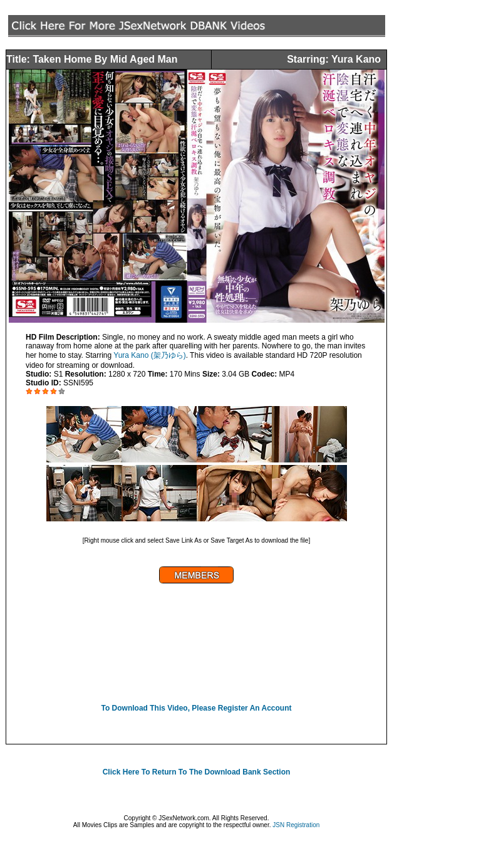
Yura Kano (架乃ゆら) (149, 355)
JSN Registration (295, 825)
